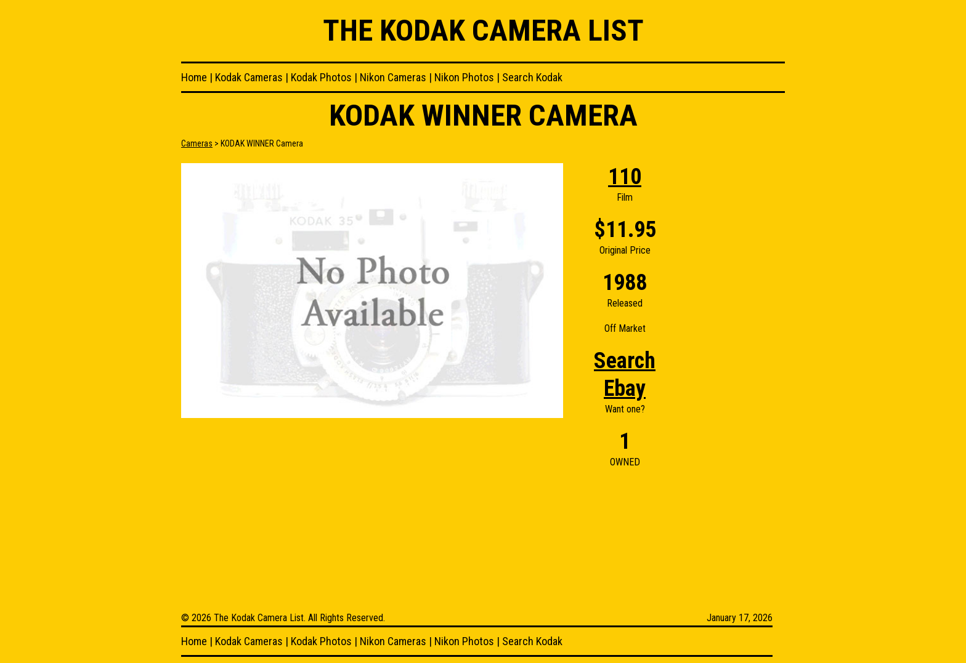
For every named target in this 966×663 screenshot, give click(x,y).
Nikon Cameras (393, 77)
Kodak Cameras (249, 77)
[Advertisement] (735, 347)
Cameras (197, 143)
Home (194, 77)
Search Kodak (532, 77)
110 (624, 177)
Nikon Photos (464, 77)
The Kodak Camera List (483, 30)
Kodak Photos (321, 77)
